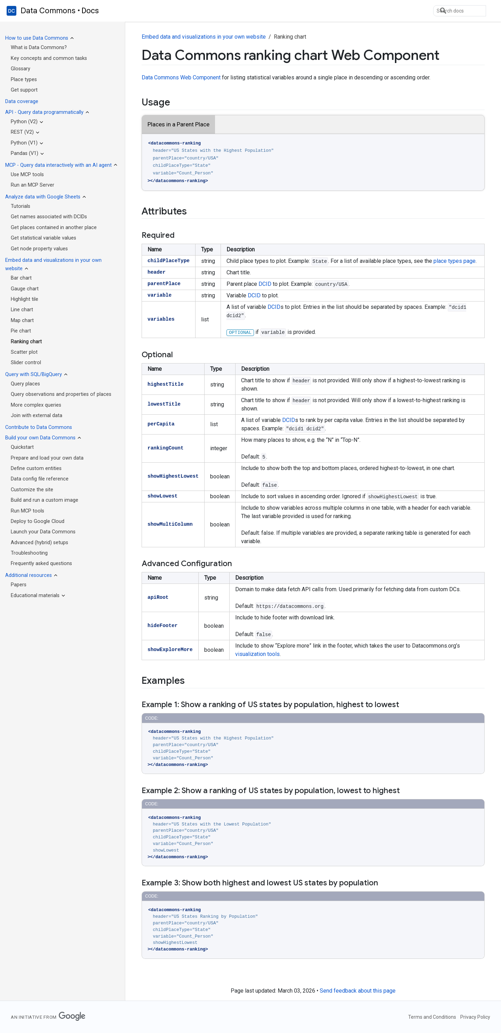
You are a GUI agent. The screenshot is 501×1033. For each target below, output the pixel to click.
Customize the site (32, 490)
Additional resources (28, 575)
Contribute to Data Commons (38, 427)
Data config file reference (40, 479)
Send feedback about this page (358, 990)
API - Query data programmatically (44, 112)
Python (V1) (24, 143)
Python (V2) (24, 122)
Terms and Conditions (432, 1017)
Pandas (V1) (24, 153)
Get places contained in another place (54, 227)
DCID (265, 284)
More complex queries (36, 405)
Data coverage (21, 101)
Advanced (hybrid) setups (39, 543)
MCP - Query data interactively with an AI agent (58, 165)
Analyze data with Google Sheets (42, 197)
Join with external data (36, 415)
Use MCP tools (27, 175)
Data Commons (48, 11)
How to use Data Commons (36, 38)
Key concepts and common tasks (49, 58)
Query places (25, 384)
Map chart (22, 320)
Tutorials (20, 206)
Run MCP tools (27, 511)
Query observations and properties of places (61, 394)
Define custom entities (36, 468)
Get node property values (39, 249)
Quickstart (22, 447)
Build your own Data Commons (40, 438)
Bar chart (21, 278)
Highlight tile (24, 299)
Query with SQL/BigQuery (33, 374)
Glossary (20, 69)
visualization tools (257, 654)
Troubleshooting (29, 553)
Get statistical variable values (43, 238)
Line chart (22, 310)
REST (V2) (22, 132)
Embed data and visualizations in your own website (204, 36)
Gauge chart (25, 289)
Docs (90, 10)
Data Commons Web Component (181, 77)
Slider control (26, 363)
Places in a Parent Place (178, 124)
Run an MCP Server (32, 185)
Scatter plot (24, 352)
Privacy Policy (475, 1017)
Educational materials (35, 595)
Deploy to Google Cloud (37, 521)
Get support (24, 90)
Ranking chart (26, 342)
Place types (24, 80)
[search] (460, 11)
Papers (18, 585)
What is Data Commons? (39, 47)
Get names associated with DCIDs (49, 217)
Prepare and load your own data (47, 458)
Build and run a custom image (44, 500)
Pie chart (21, 331)
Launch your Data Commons (43, 532)
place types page (455, 261)
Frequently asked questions (41, 563)
